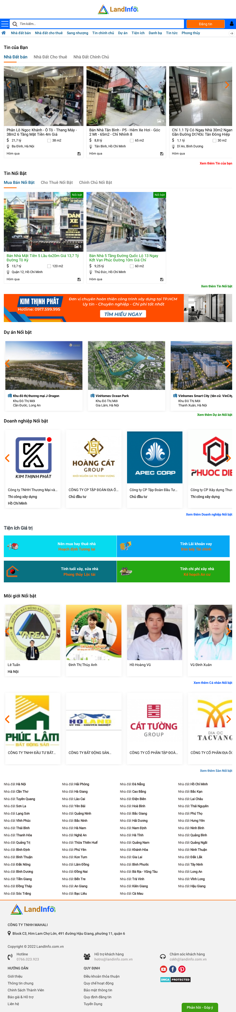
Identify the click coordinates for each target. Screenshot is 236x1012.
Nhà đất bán (21, 33)
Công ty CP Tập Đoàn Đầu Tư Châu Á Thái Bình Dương (152, 490)
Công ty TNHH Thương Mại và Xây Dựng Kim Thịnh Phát (31, 490)
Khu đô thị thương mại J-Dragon (36, 396)
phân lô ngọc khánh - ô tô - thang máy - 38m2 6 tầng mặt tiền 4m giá (42, 132)
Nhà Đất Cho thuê (50, 56)
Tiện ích (138, 33)
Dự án (123, 33)
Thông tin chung (20, 983)
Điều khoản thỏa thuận (102, 976)
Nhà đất (15, 784)
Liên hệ (13, 1004)
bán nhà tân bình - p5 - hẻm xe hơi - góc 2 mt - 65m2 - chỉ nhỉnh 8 (124, 132)
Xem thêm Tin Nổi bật (216, 286)
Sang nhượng (77, 33)
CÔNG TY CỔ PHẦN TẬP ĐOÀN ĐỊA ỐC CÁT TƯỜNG (154, 753)
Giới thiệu (15, 976)
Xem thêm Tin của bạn (216, 163)
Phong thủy (191, 33)
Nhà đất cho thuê (49, 33)
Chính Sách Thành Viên (26, 990)
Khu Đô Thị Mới (24, 401)
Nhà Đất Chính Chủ (91, 56)
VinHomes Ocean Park (112, 396)
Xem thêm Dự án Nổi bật (214, 415)
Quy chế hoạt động (99, 983)
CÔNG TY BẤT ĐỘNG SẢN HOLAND (89, 753)
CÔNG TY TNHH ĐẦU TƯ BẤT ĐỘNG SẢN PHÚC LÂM (30, 753)
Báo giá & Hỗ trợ (20, 997)
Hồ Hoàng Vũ (140, 665)
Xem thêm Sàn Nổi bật (216, 771)
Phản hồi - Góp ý (200, 1007)
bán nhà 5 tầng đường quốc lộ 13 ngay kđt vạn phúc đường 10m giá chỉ (123, 257)
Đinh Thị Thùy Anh (83, 665)
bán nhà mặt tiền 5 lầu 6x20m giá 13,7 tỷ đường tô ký (43, 257)
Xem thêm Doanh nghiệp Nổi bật (209, 514)
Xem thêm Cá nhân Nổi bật (213, 683)
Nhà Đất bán (15, 56)
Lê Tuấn (14, 665)
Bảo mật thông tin (98, 990)
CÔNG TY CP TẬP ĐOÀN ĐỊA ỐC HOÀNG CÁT (93, 490)
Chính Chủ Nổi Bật (95, 182)
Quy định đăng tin (97, 997)
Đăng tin (205, 24)
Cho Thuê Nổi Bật (57, 182)
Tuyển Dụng (93, 1004)
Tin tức (172, 33)
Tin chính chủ (103, 33)
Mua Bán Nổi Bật (19, 182)
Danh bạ (155, 33)
